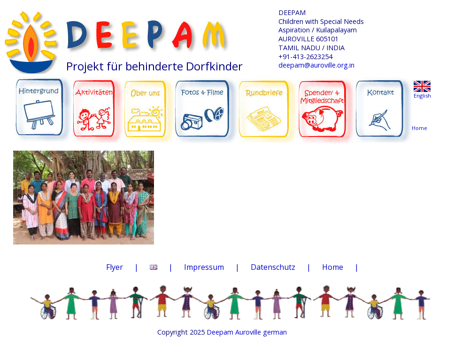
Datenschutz (273, 267)
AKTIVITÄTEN (98, 104)
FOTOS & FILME (206, 105)
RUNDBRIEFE (267, 102)
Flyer (114, 267)
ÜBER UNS (149, 103)
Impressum (204, 267)
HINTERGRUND (43, 104)
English (422, 95)
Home (332, 267)
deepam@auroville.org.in (316, 65)
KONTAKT (384, 104)
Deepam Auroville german (247, 332)
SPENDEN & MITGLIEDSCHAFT (326, 104)
